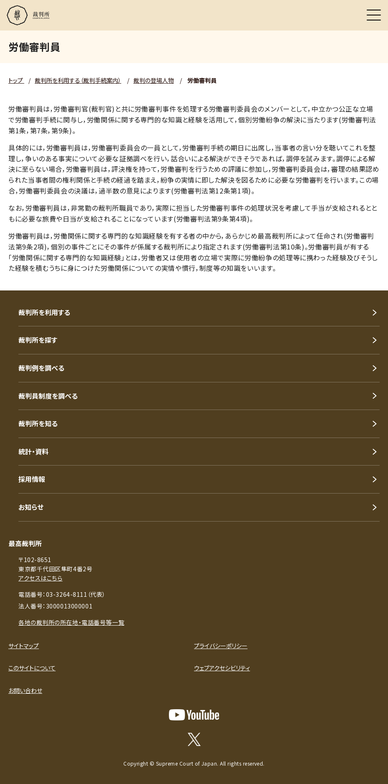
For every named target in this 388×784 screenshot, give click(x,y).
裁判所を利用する (44, 312)
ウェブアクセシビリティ (222, 668)
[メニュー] (373, 15)
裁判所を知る (38, 423)
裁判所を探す (37, 340)
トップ (16, 80)
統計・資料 (33, 451)
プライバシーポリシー (221, 645)
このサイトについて (32, 668)
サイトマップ (23, 645)
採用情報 (31, 479)
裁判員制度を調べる (48, 396)
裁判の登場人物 (153, 80)
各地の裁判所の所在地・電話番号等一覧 (71, 622)
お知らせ (30, 507)
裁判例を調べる (41, 368)
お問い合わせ (25, 690)
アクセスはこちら (40, 578)
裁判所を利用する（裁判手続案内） (78, 80)
